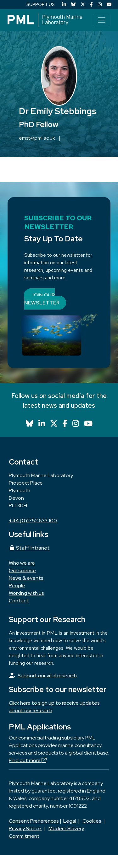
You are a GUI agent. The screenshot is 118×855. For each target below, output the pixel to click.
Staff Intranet (29, 548)
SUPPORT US (40, 4)
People (17, 585)
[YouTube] (109, 4)
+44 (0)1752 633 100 (33, 520)
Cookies (91, 821)
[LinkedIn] (64, 4)
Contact (19, 600)
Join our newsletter (41, 299)
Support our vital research (47, 675)
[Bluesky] (73, 4)
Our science (22, 570)
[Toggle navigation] (101, 20)
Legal (69, 821)
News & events (26, 578)
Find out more (28, 760)
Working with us (26, 593)
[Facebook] (91, 4)
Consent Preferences (34, 821)
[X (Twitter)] (83, 4)
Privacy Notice (25, 828)
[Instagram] (100, 4)
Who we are (22, 563)
